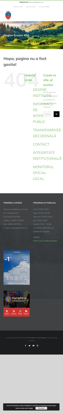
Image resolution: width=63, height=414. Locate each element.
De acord (41, 408)
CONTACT (41, 144)
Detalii (31, 408)
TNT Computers (31, 338)
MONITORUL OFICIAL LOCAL (43, 173)
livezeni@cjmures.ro (37, 2)
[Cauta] (57, 114)
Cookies (36, 237)
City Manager (42, 338)
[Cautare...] (48, 114)
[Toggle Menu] (58, 15)
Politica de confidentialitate (45, 241)
